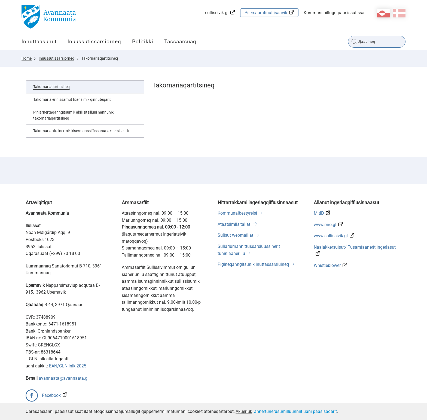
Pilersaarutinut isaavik (266, 12)
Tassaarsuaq (180, 41)
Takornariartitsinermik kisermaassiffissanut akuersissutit (81, 131)
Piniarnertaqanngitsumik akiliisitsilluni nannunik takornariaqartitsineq (73, 115)
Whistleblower (327, 265)
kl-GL (383, 13)
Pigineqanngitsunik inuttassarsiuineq (253, 264)
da (399, 13)
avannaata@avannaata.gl (64, 378)
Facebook (51, 395)
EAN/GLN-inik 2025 (67, 366)
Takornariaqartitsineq (99, 58)
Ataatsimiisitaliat (234, 224)
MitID (319, 213)
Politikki (142, 41)
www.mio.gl (325, 224)
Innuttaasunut (39, 41)
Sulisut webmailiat (235, 235)
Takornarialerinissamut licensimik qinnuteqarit (72, 99)
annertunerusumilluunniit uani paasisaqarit (295, 411)
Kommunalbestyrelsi (237, 213)
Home (27, 58)
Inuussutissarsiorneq (94, 41)
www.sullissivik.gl (331, 235)
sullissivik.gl (216, 12)
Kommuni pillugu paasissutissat (335, 12)
